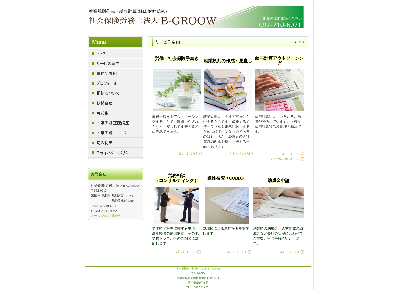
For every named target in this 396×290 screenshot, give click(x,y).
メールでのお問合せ (105, 216)
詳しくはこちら (188, 153)
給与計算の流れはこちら (286, 158)
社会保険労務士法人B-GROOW (198, 269)
